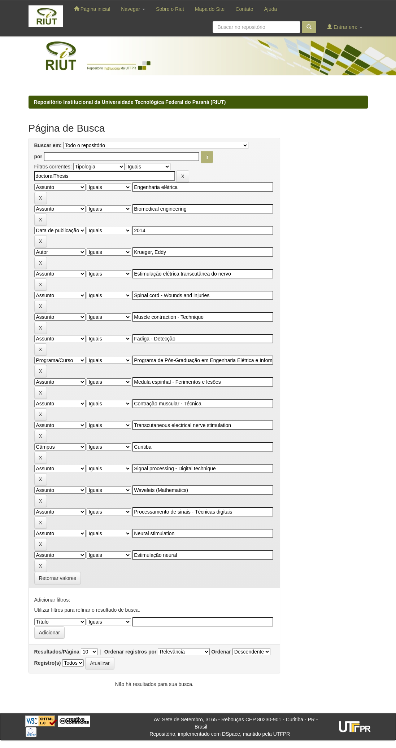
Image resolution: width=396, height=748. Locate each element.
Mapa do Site (210, 9)
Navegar (133, 9)
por (38, 156)
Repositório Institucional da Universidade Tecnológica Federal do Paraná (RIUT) (130, 102)
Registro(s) (47, 663)
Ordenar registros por (130, 652)
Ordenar (221, 652)
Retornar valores (58, 578)
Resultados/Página (56, 652)
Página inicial (92, 9)
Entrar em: (344, 27)
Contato (244, 9)
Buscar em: (48, 145)
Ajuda (270, 9)
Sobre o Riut (170, 9)
